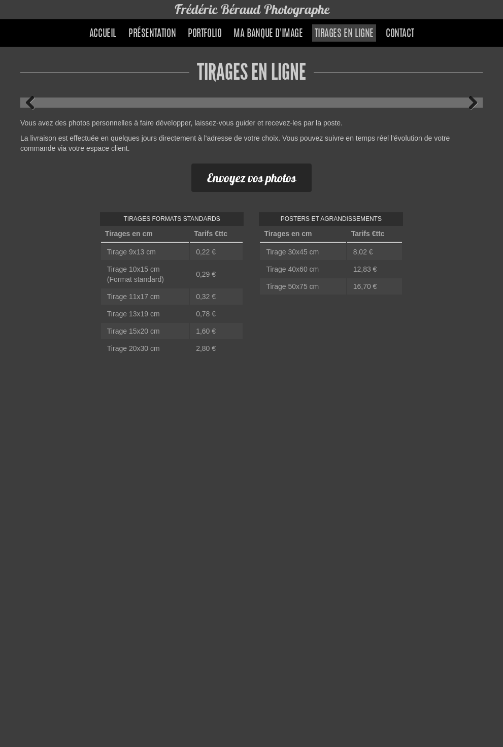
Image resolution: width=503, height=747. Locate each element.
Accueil (102, 34)
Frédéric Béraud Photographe (251, 9)
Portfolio (204, 34)
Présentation (152, 34)
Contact (400, 34)
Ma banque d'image (268, 34)
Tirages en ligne (344, 34)
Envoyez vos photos (251, 177)
